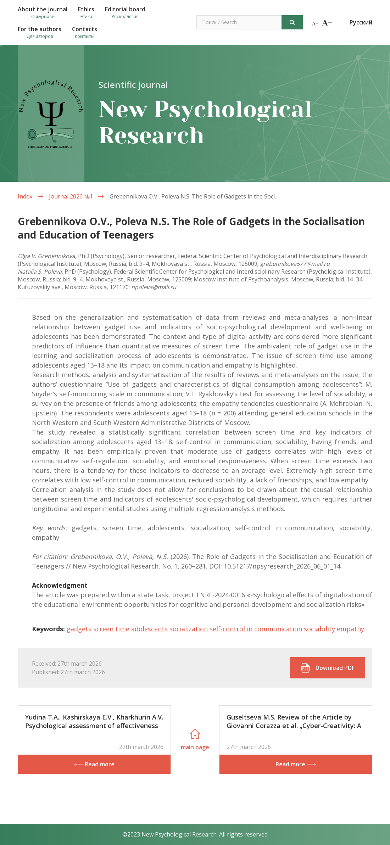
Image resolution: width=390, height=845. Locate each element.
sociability (319, 629)
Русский (361, 22)
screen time (111, 629)
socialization (188, 629)
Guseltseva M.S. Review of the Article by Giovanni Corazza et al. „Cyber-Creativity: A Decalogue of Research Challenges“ (294, 725)
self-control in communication (256, 629)
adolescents (149, 629)
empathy (350, 629)
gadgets (79, 629)
